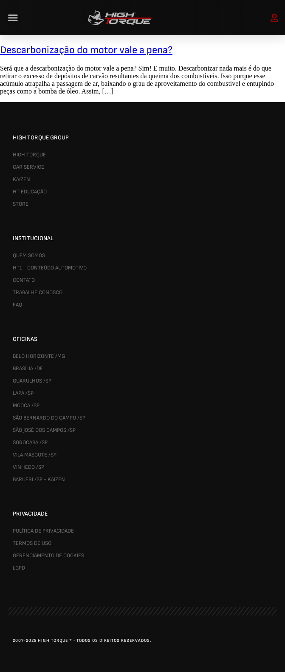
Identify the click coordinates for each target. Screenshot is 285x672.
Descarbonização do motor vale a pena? (86, 50)
